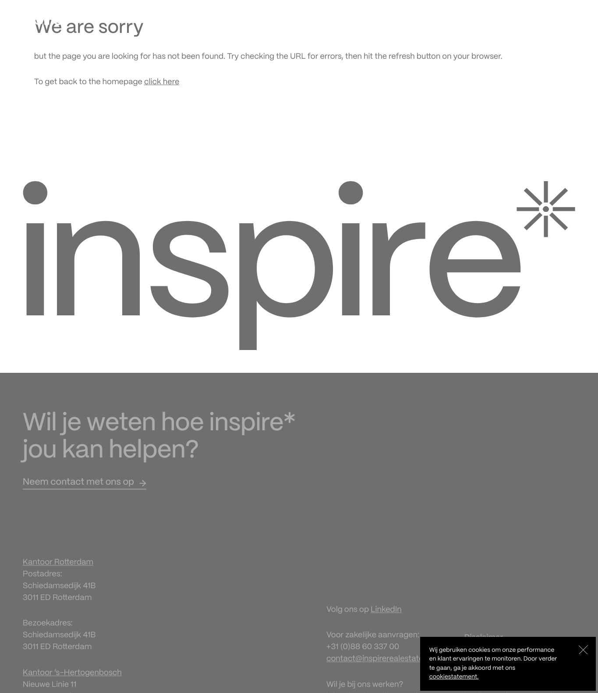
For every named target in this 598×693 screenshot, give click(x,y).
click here (161, 82)
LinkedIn (386, 614)
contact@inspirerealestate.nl (379, 663)
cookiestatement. (454, 677)
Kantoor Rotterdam (58, 567)
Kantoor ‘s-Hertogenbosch (72, 677)
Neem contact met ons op (78, 486)
